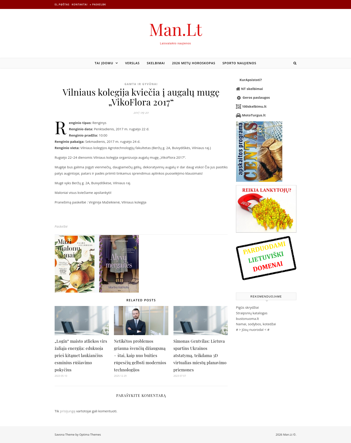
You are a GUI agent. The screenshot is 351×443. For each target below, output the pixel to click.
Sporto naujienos (239, 63)
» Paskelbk (98, 4)
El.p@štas (62, 4)
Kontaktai (80, 4)
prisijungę (67, 411)
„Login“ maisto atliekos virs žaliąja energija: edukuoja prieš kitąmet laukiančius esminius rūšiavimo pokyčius (81, 355)
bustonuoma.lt (247, 318)
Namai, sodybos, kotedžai (256, 324)
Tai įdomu (104, 63)
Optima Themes (90, 434)
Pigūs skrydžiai (247, 307)
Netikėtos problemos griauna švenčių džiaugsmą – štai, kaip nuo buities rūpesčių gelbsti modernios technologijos (140, 355)
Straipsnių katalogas (252, 313)
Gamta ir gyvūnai (141, 84)
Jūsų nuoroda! (253, 329)
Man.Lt (175, 29)
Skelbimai (156, 63)
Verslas (132, 63)
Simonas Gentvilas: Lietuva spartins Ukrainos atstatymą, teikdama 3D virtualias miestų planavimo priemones (200, 355)
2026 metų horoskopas (193, 63)
